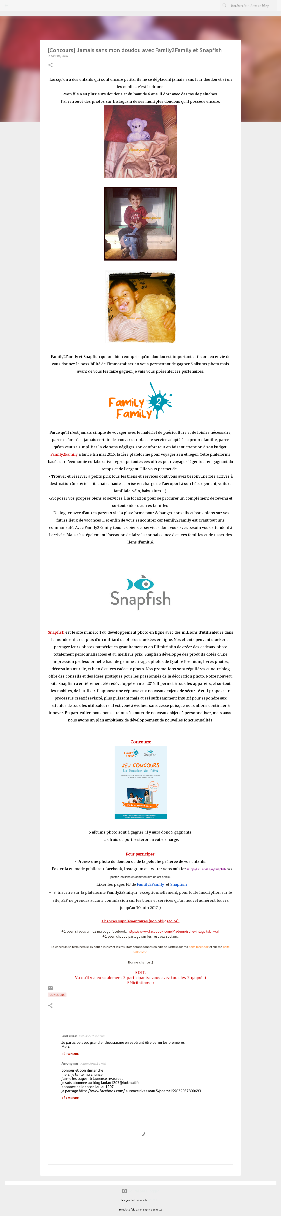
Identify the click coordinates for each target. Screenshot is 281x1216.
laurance (69, 1035)
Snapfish (178, 884)
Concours (57, 994)
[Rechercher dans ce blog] (253, 5)
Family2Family (150, 884)
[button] (50, 65)
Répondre (70, 1054)
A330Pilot (154, 1200)
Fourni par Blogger (140, 1191)
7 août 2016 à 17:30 (93, 1063)
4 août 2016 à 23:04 (91, 1035)
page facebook (199, 947)
